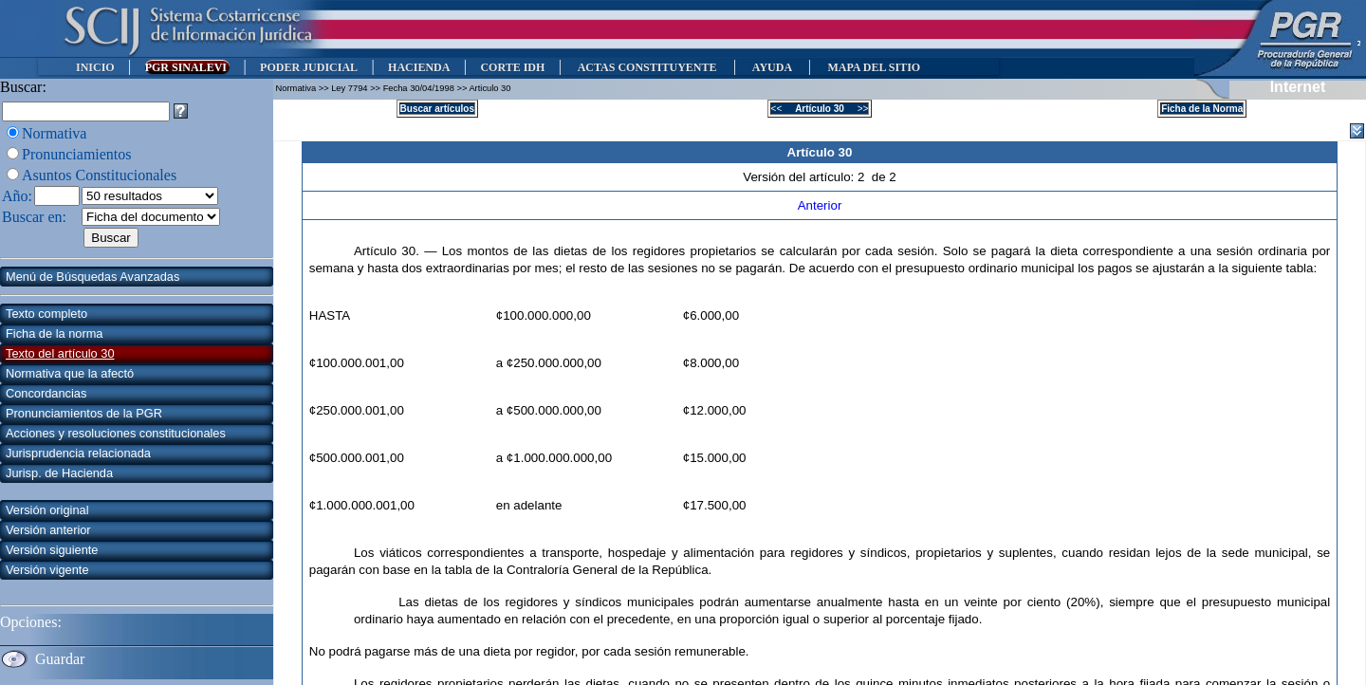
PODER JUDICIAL (309, 67)
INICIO (95, 67)
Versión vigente (47, 570)
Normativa (54, 133)
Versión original (47, 510)
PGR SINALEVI (187, 67)
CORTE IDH (512, 67)
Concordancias (46, 393)
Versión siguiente (52, 550)
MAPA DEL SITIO (873, 67)
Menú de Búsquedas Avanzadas (92, 276)
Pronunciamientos (77, 154)
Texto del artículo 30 (60, 353)
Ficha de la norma (54, 333)
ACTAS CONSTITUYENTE (647, 67)
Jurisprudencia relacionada (78, 453)
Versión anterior (48, 530)
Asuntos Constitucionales (99, 175)
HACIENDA (419, 67)
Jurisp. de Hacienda (59, 473)
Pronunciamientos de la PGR (84, 413)
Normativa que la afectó (70, 373)
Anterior (820, 205)
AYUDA (771, 67)
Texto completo (46, 313)
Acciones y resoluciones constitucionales (116, 433)
